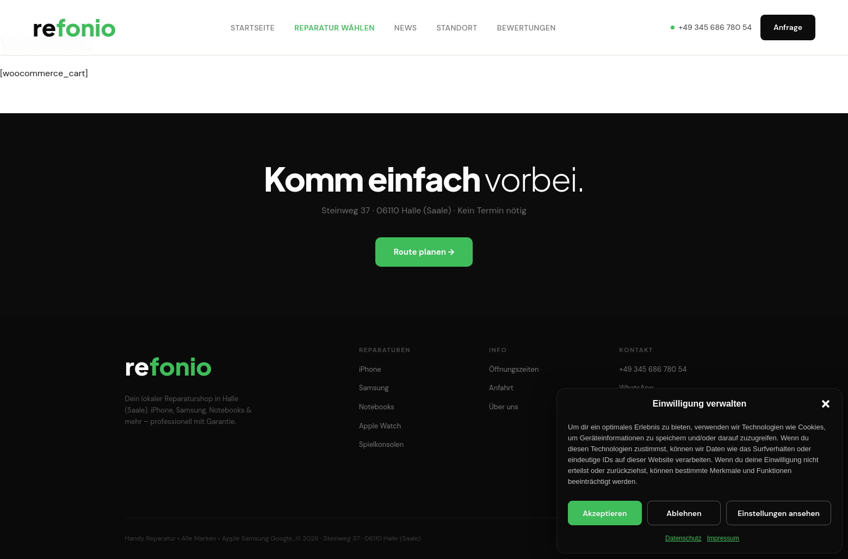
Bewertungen (528, 28)
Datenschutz (683, 538)
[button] (825, 403)
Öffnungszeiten (513, 369)
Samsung (374, 387)
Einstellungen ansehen (779, 513)
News (407, 28)
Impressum (723, 538)
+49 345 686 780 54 (711, 28)
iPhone (370, 369)
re (76, 28)
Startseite (254, 28)
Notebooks (376, 406)
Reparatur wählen (336, 28)
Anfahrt (501, 387)
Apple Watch (380, 426)
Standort (458, 28)
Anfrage (787, 28)
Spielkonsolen (381, 444)
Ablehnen (683, 513)
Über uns (503, 406)
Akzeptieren (605, 513)
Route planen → (424, 252)
